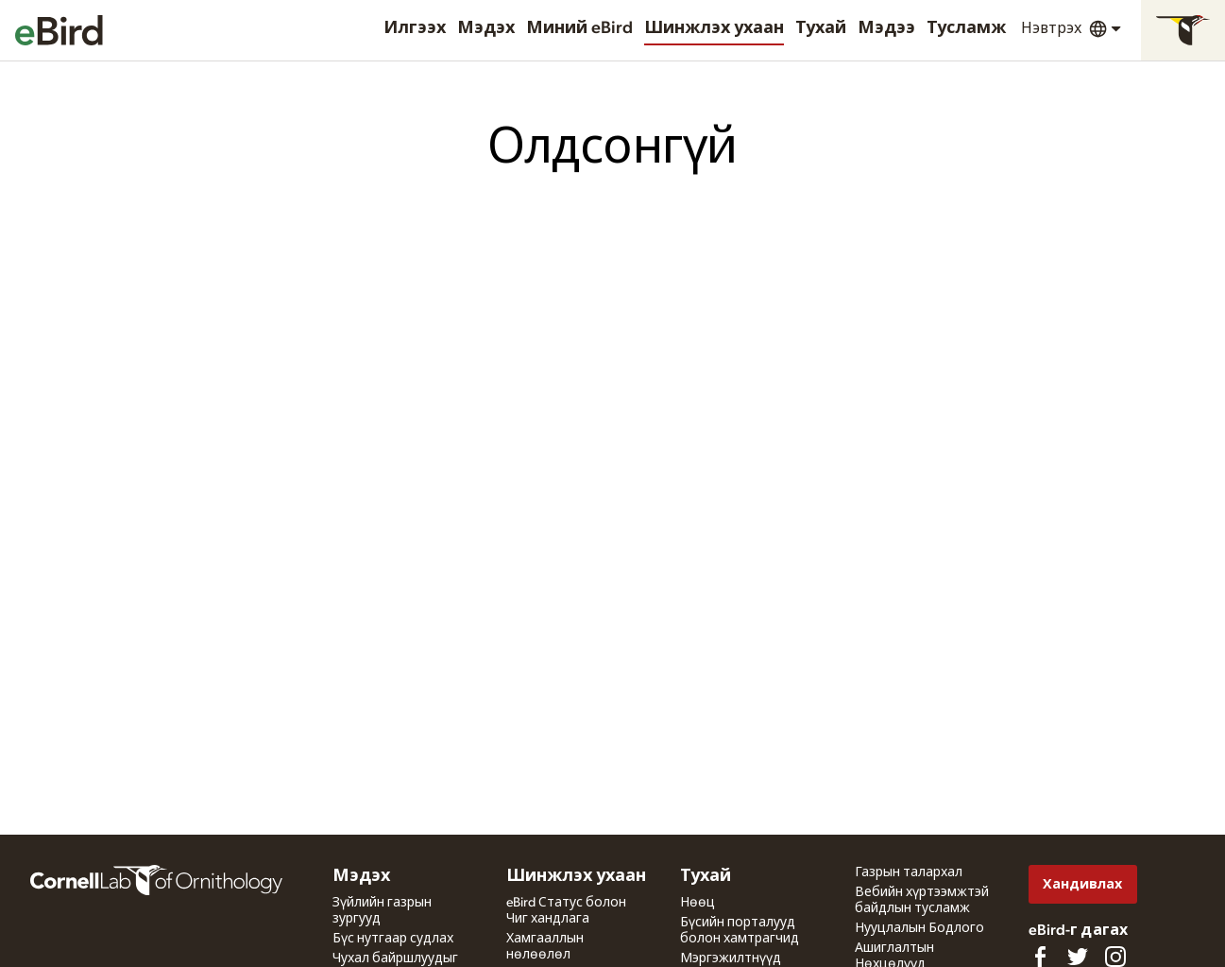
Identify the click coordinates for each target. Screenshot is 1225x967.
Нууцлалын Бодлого (919, 928)
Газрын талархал (908, 872)
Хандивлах (1082, 884)
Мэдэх (486, 28)
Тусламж (966, 28)
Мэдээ (886, 28)
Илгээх (414, 28)
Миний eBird (579, 28)
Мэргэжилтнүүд (730, 958)
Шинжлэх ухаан (714, 28)
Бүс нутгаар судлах (392, 938)
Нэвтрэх (1051, 28)
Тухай (820, 28)
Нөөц (697, 902)
